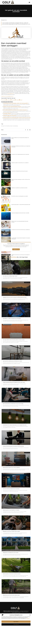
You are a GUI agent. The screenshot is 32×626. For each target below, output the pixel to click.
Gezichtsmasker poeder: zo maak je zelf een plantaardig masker (20, 204)
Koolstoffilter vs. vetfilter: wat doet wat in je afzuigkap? (12, 318)
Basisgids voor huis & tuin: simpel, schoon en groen (11, 531)
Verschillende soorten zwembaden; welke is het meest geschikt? (15, 103)
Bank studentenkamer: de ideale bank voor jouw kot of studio (13, 403)
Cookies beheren (16, 624)
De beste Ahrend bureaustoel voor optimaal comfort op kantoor (13, 446)
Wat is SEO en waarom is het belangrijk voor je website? (19, 196)
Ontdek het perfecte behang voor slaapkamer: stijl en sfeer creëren (14, 382)
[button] (30, 614)
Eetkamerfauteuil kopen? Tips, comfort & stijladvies (11, 467)
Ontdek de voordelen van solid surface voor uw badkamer (20, 162)
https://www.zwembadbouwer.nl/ (7, 96)
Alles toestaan (16, 621)
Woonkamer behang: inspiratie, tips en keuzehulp (11, 488)
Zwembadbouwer (10, 93)
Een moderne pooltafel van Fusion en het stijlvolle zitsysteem (15, 109)
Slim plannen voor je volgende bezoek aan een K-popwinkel (20, 154)
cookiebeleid (27, 618)
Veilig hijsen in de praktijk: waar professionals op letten (19, 187)
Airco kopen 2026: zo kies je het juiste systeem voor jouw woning (13, 339)
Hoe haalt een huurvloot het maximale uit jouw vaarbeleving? (20, 229)
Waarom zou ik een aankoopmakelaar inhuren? (12, 106)
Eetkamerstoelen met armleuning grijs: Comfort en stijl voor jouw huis (16, 117)
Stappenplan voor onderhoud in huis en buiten (10, 552)
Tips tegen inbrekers (7, 113)
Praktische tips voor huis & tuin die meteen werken (11, 595)
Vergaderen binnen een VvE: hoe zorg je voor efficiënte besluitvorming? (14, 297)
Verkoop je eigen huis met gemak (9, 115)
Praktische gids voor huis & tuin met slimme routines (11, 573)
